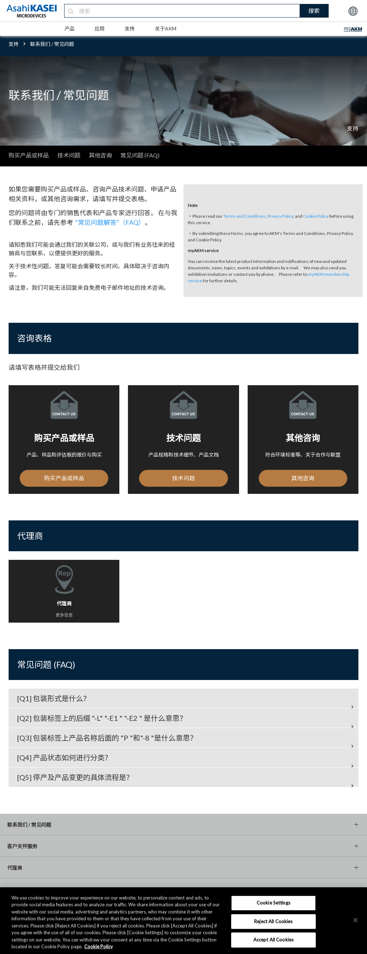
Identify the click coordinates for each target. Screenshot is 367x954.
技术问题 (68, 155)
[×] (355, 920)
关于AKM (165, 28)
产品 (70, 28)
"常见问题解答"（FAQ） (110, 222)
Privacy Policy (280, 216)
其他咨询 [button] (302, 478)
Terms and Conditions (244, 216)
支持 (130, 28)
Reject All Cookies (273, 921)
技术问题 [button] (183, 478)
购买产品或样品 (29, 155)
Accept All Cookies (273, 940)
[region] (183, 920)
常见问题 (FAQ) (139, 155)
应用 (100, 28)
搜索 (314, 10)
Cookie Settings (273, 903)
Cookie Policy (316, 216)
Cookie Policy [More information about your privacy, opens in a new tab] (98, 946)
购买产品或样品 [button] (64, 478)
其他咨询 (100, 155)
